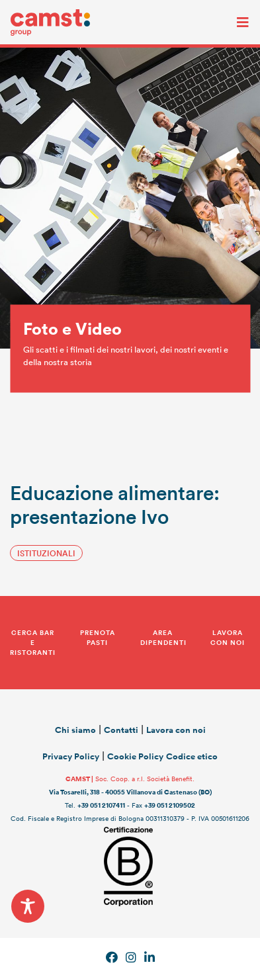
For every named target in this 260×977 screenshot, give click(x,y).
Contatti (121, 730)
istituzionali (46, 553)
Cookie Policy (135, 756)
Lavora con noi (176, 730)
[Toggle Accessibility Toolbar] (28, 906)
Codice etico (192, 756)
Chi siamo (75, 730)
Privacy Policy (70, 756)
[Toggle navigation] (232, 22)
